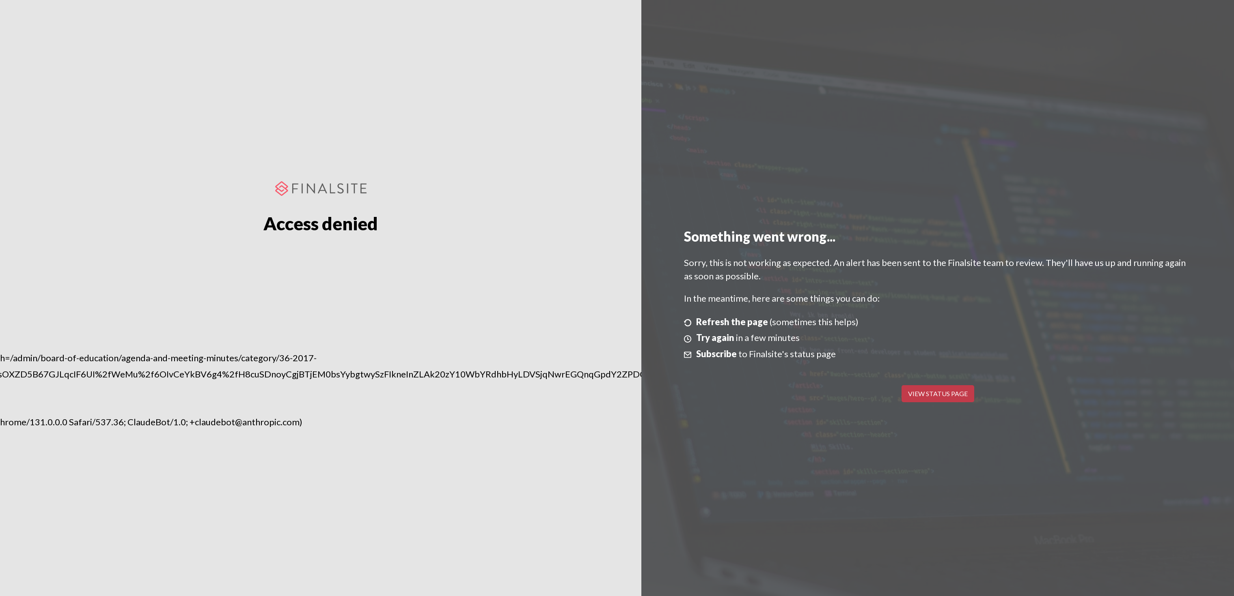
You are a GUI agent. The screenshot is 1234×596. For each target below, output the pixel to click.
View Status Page (938, 393)
